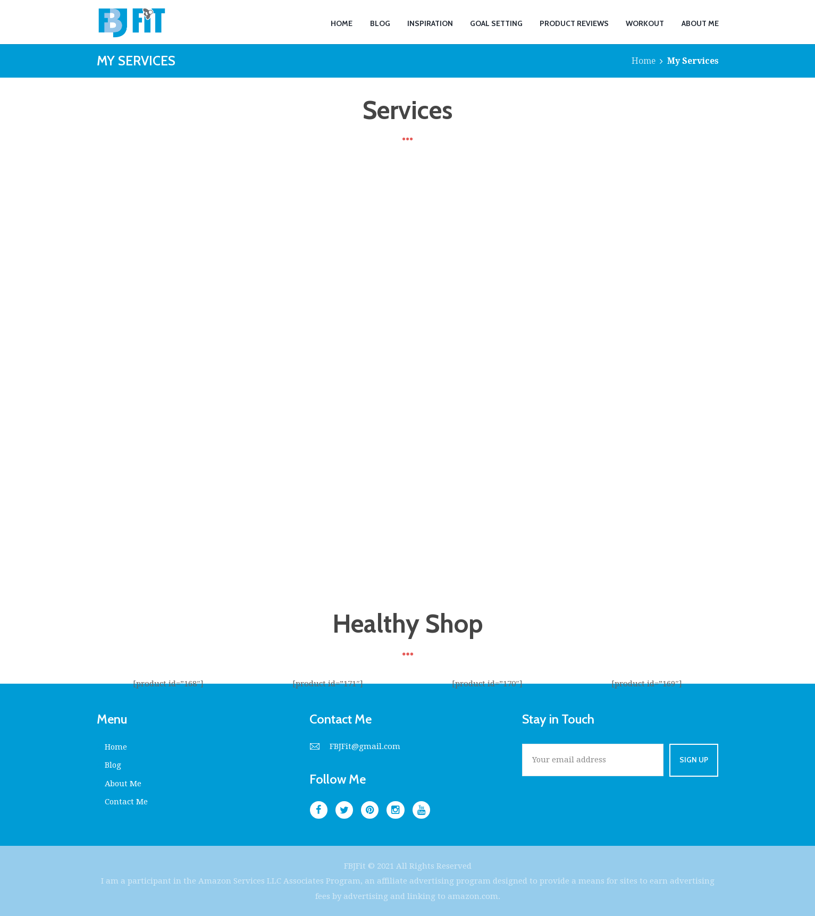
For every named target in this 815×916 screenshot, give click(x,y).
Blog (113, 765)
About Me (123, 782)
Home (643, 61)
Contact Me (126, 800)
